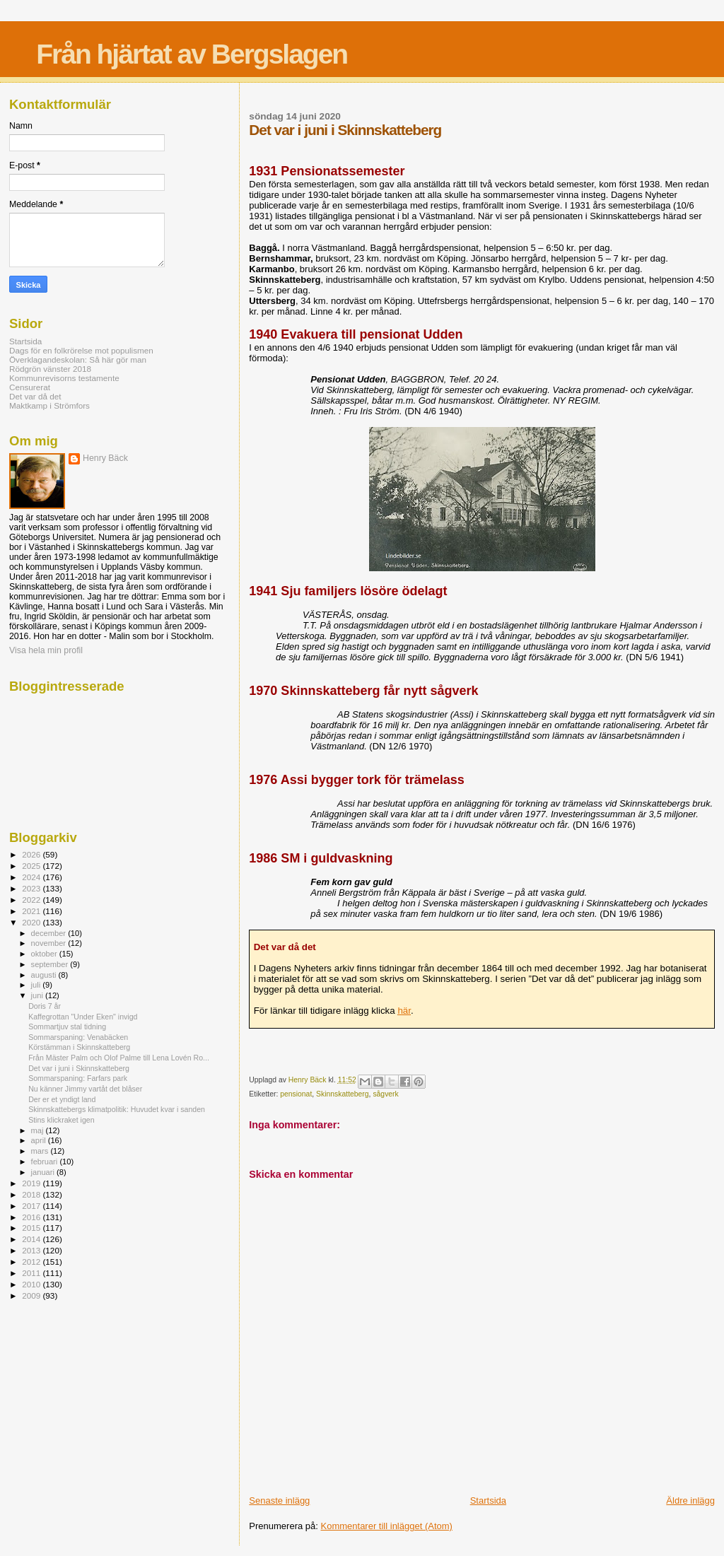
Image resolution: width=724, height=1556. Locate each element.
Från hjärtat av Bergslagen (191, 54)
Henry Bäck (105, 458)
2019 (32, 1183)
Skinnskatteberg (342, 1094)
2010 (32, 1284)
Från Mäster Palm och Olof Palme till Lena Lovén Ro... (118, 1057)
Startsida (488, 1500)
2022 (32, 899)
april (39, 1140)
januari (44, 1172)
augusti (45, 975)
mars (41, 1151)
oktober (45, 953)
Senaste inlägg (279, 1500)
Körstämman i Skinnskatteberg (79, 1047)
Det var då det (35, 396)
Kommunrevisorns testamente (64, 377)
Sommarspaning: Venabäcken (78, 1037)
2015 (32, 1227)
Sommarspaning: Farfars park (77, 1078)
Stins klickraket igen (61, 1120)
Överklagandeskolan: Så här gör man (77, 359)
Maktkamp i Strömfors (49, 405)
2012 (32, 1261)
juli (37, 985)
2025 (32, 865)
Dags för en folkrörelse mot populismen (81, 350)
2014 (32, 1239)
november (50, 943)
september (51, 964)
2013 (32, 1250)
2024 (32, 877)
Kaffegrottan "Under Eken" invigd (82, 1016)
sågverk (385, 1094)
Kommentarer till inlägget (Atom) (386, 1526)
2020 (32, 922)
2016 (32, 1217)
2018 (32, 1194)
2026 (32, 854)
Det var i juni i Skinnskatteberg (78, 1068)
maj (38, 1130)
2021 (32, 911)
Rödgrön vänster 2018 (50, 368)
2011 (32, 1272)
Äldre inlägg (690, 1500)
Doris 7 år (44, 1006)
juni (38, 995)
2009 (32, 1295)
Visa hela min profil (46, 650)
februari (45, 1161)
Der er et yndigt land (61, 1099)
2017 (32, 1205)
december (50, 933)
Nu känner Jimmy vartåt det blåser (85, 1088)
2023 (32, 888)
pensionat (296, 1094)
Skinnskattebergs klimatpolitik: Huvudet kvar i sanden (116, 1109)
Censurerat (29, 387)
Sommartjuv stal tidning (67, 1026)
